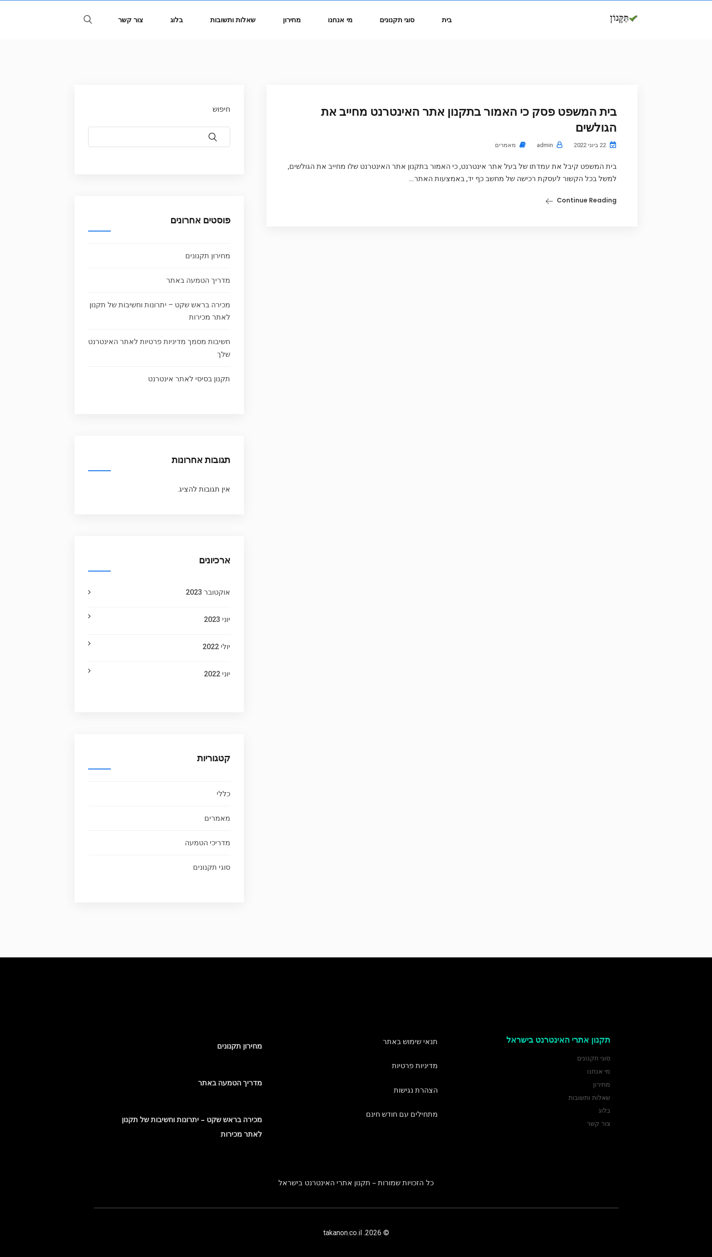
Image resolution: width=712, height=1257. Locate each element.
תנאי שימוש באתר (410, 1041)
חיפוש (221, 109)
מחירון (292, 20)
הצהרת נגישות (416, 1090)
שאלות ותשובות (233, 20)
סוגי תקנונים (397, 20)
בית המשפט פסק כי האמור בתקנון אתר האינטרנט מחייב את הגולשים (469, 120)
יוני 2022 (217, 674)
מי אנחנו (340, 20)
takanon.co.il (342, 1232)
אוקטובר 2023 (208, 592)
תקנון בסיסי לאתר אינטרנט (189, 379)
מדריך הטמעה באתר (198, 280)
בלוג (176, 20)
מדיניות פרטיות (415, 1065)
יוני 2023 (217, 619)
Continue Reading (587, 200)
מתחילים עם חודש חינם (402, 1114)
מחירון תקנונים (207, 255)
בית (447, 20)
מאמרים (505, 145)
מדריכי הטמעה (207, 842)
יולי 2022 (216, 646)
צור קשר (130, 20)
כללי (223, 793)
